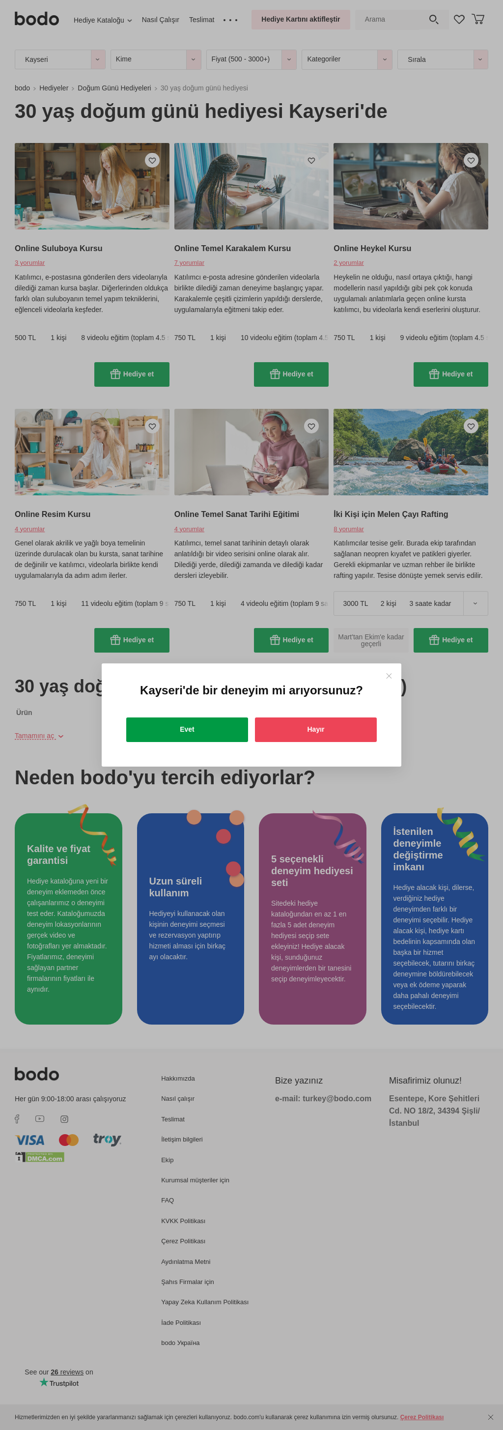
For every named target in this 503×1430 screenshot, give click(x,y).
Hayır (315, 729)
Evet (187, 729)
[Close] (388, 676)
